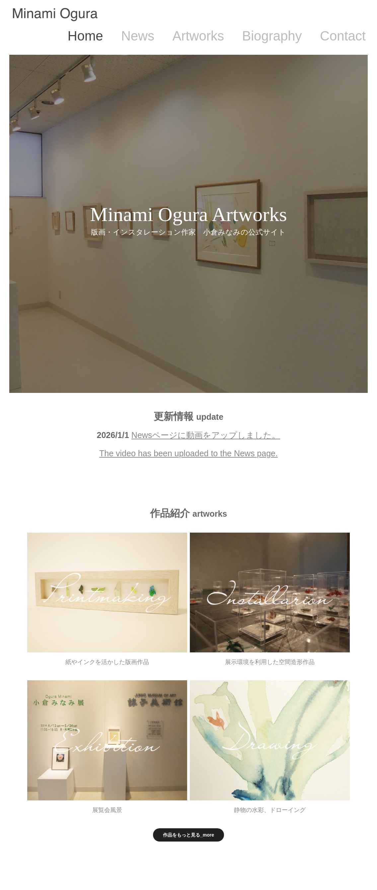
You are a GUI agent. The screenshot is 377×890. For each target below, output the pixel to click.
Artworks (198, 36)
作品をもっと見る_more (188, 835)
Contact (343, 36)
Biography (272, 36)
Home (85, 36)
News (137, 36)
